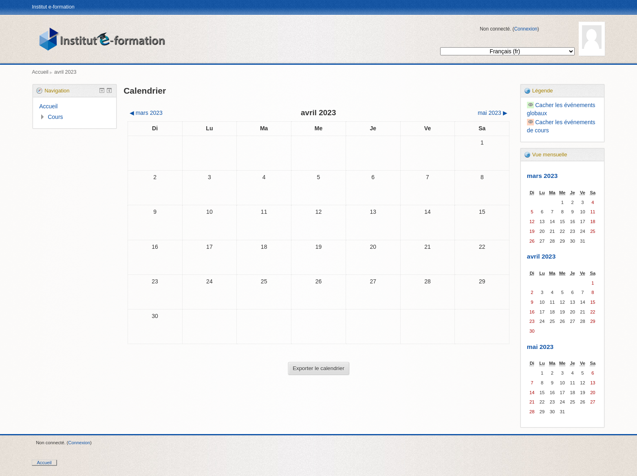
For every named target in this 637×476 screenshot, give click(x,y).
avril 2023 (65, 72)
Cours (55, 117)
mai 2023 (540, 346)
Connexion (525, 29)
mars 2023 (542, 175)
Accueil (40, 72)
